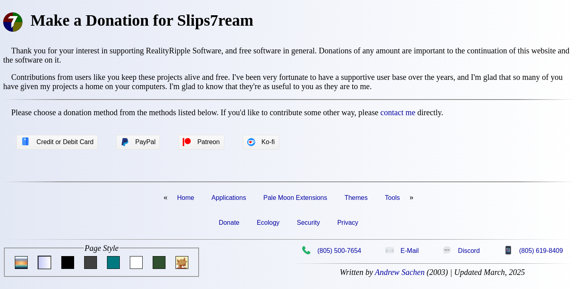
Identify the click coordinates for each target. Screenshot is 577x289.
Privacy (347, 222)
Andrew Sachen (399, 272)
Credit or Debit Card (57, 141)
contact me (397, 112)
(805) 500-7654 (331, 250)
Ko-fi (261, 142)
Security (308, 222)
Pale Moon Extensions (295, 197)
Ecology (268, 222)
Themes (356, 197)
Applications (229, 197)
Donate (229, 222)
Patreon (201, 142)
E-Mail (402, 250)
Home (185, 197)
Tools (392, 197)
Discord (461, 250)
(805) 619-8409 (533, 250)
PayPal (138, 142)
